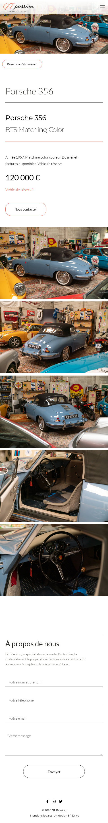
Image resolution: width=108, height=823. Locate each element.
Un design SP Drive (66, 815)
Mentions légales (41, 815)
